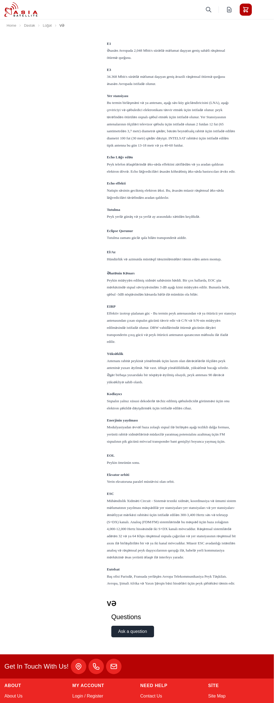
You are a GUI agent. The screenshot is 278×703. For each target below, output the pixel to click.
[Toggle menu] (261, 9)
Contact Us (151, 696)
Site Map (217, 696)
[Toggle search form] (208, 9)
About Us (13, 696)
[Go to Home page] (20, 9)
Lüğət (47, 25)
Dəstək (29, 25)
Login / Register (87, 696)
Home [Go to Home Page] (11, 25)
